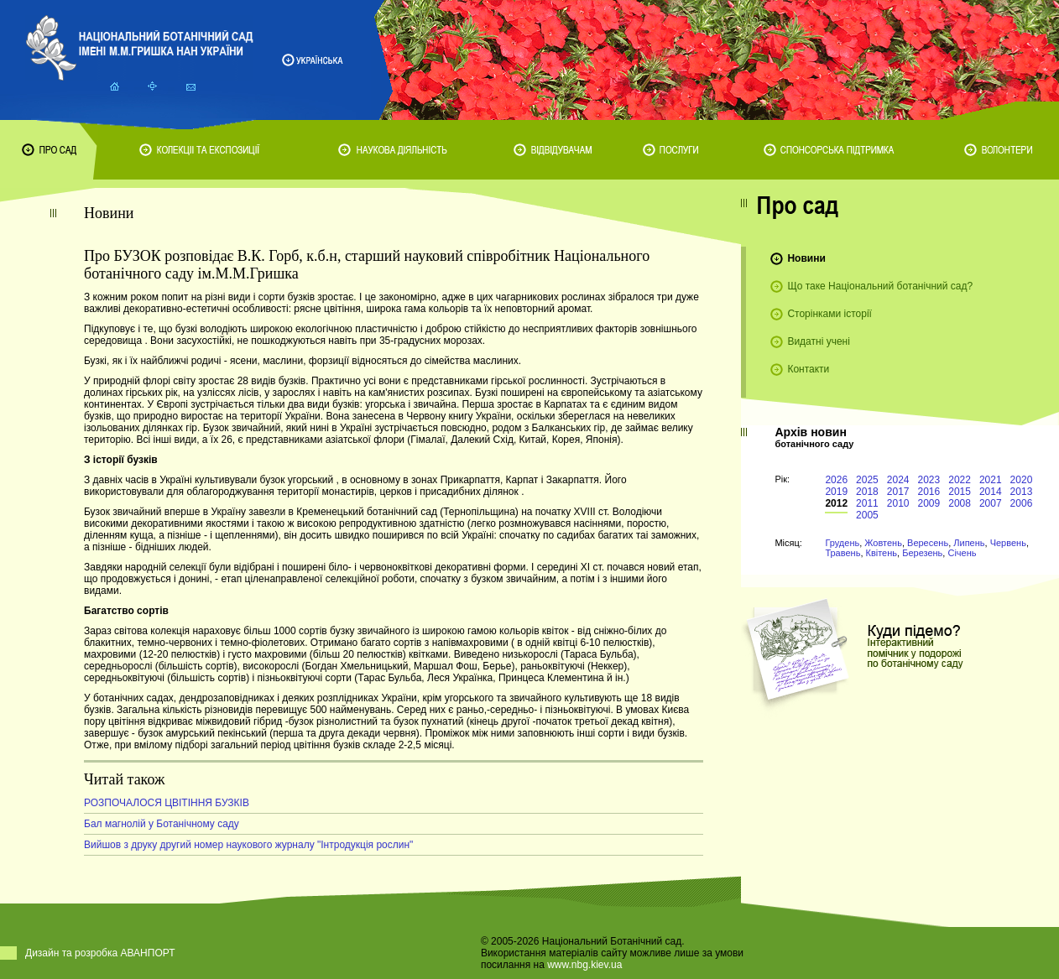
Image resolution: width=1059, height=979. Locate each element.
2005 (867, 515)
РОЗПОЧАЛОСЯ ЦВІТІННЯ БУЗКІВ (166, 803)
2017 (898, 491)
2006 (1021, 503)
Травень (842, 553)
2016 (929, 491)
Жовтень (883, 543)
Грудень (842, 543)
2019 (836, 491)
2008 (959, 503)
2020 (1021, 480)
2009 (929, 503)
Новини (806, 258)
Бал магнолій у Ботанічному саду (161, 824)
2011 (867, 503)
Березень (922, 553)
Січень (961, 553)
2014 (990, 491)
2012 (836, 503)
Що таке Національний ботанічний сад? (880, 286)
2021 (990, 480)
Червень (1008, 543)
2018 (867, 491)
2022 (959, 480)
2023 (929, 480)
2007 (990, 503)
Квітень (882, 553)
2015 (959, 491)
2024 (898, 480)
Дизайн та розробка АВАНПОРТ (100, 953)
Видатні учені (818, 341)
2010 (898, 503)
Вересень (927, 543)
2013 (1021, 491)
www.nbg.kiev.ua (584, 965)
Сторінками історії (829, 314)
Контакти (808, 369)
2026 (836, 480)
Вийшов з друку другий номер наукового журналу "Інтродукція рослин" (248, 845)
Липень (968, 543)
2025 (867, 480)
